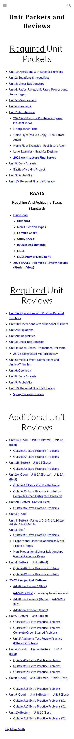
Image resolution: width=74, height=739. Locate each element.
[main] (37, 21)
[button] (4, 5)
